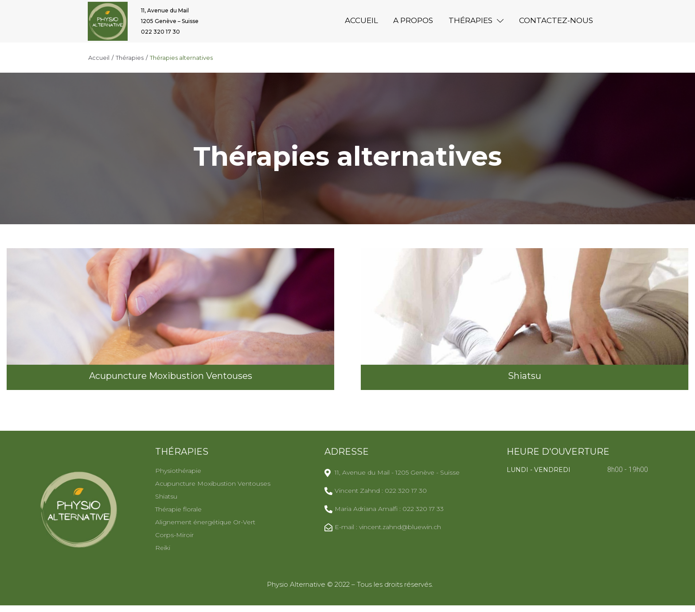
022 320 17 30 (160, 35)
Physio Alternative (297, 591)
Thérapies (130, 64)
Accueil (98, 64)
